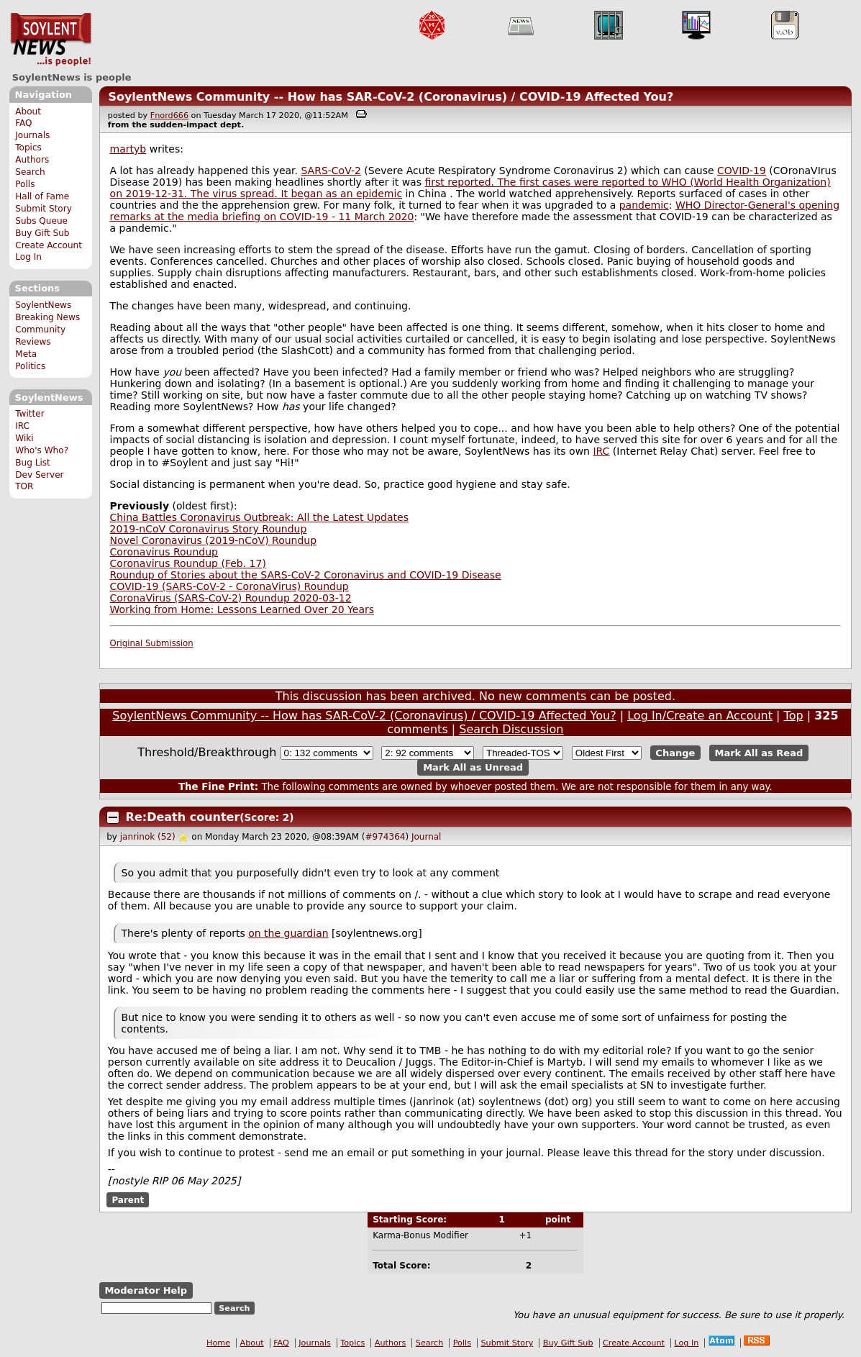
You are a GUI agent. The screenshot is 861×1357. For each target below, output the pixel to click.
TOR (24, 486)
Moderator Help (145, 1290)
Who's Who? (41, 450)
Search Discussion (511, 729)
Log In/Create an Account (700, 715)
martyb (128, 149)
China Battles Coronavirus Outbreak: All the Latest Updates (259, 517)
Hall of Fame (42, 196)
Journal (426, 837)
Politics (30, 366)
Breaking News (47, 317)
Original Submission (151, 643)
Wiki (24, 438)
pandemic (644, 205)
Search (30, 172)
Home (218, 1343)
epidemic (379, 193)
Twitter (29, 414)
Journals (32, 135)
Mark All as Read (759, 753)
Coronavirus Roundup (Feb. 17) (188, 563)
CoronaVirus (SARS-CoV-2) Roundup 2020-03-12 (231, 598)
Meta (26, 354)
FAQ (23, 123)
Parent (127, 1199)
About (28, 111)
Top (793, 715)
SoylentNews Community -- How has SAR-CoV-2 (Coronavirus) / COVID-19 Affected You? (390, 97)
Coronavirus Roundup (164, 552)
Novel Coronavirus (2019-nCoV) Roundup (213, 540)
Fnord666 (169, 115)
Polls (25, 184)
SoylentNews (50, 39)
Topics (28, 147)
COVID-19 (741, 170)
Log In (28, 257)
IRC (22, 426)
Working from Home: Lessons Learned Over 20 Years (242, 609)
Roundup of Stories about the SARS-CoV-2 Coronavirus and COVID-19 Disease (305, 575)
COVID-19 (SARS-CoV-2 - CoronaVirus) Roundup (229, 586)
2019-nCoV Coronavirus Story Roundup (208, 529)
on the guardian (288, 933)
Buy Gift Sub (42, 233)
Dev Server (39, 475)
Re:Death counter (183, 817)
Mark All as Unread (473, 767)
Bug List (32, 463)
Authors (32, 160)
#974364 (385, 837)
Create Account (48, 245)
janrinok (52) (148, 837)
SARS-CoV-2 (330, 170)
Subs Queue (41, 221)
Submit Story (43, 209)
